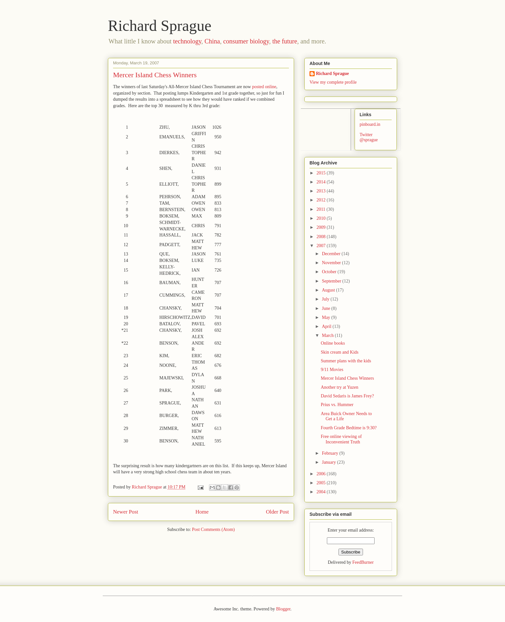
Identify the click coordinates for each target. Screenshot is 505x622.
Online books (333, 343)
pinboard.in (370, 124)
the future (284, 41)
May (326, 317)
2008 (322, 236)
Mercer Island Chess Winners (347, 378)
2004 (322, 491)
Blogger (283, 609)
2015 (322, 173)
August (329, 290)
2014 (322, 182)
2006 (322, 473)
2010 (322, 218)
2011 (322, 209)
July (326, 299)
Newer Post (125, 512)
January (329, 462)
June (326, 308)
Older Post (277, 512)
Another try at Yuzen (339, 387)
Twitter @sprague (369, 137)
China (212, 41)
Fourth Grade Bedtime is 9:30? (348, 427)
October (330, 271)
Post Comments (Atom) (213, 529)
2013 (322, 191)
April (327, 326)
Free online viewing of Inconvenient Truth (341, 439)
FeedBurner (363, 562)
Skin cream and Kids (339, 352)
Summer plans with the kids (346, 360)
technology (187, 41)
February (330, 453)
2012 (322, 200)
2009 (322, 227)
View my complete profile (333, 82)
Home (202, 512)
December (331, 253)
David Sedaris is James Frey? (347, 396)
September (332, 281)
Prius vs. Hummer (337, 404)
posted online (264, 86)
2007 (322, 245)
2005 (322, 482)
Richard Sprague (159, 25)
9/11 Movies (332, 369)
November (332, 262)
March (328, 335)
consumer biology (246, 41)
